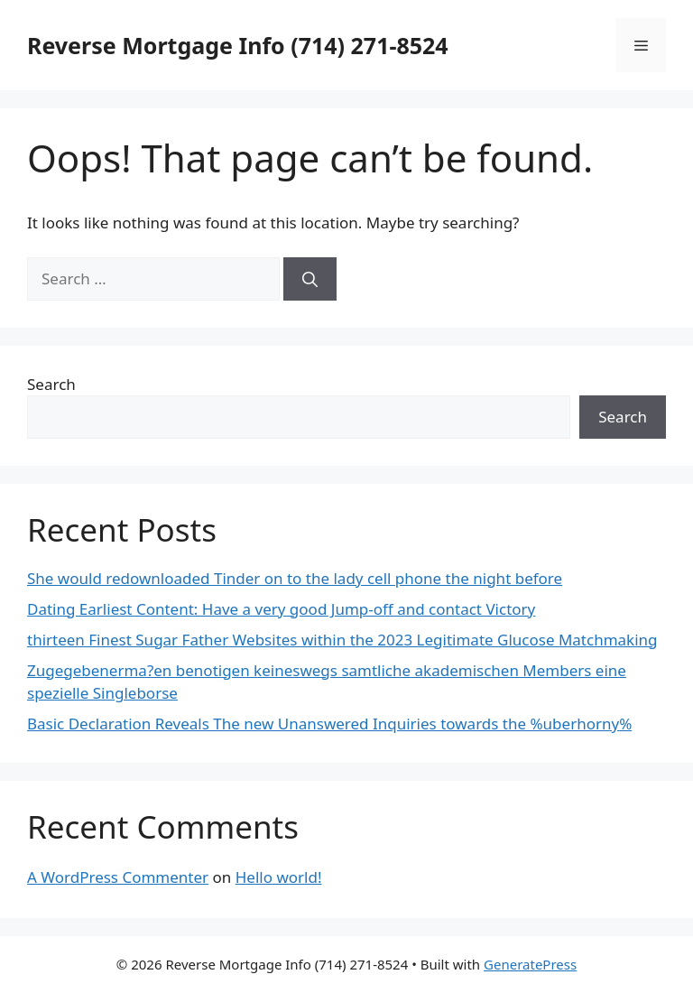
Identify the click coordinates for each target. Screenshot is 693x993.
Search (51, 384)
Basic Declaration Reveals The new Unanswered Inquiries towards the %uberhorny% (329, 723)
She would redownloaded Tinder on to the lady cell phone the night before (294, 578)
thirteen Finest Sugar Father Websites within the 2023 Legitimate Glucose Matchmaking (342, 639)
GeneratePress (530, 964)
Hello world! (279, 877)
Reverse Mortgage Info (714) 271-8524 (237, 45)
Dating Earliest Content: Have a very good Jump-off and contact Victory (281, 609)
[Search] (310, 279)
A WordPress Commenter (117, 877)
